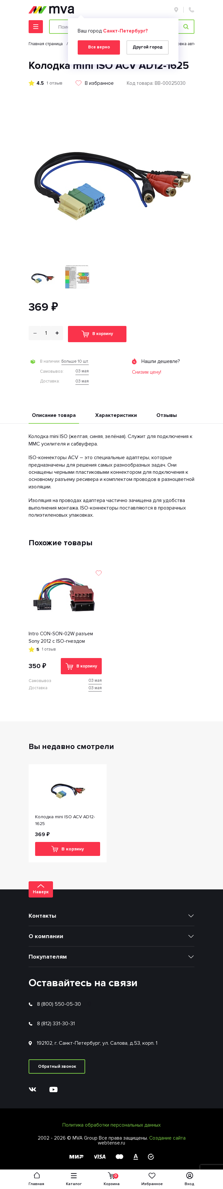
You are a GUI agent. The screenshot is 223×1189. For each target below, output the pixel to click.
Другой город (148, 47)
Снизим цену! (146, 372)
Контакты (42, 915)
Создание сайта (167, 1138)
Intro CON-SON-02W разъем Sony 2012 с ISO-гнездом (61, 637)
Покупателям (48, 956)
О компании (46, 936)
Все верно (99, 47)
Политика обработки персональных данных (111, 1125)
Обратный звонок (57, 1066)
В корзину (97, 333)
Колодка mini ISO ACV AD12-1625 (65, 820)
